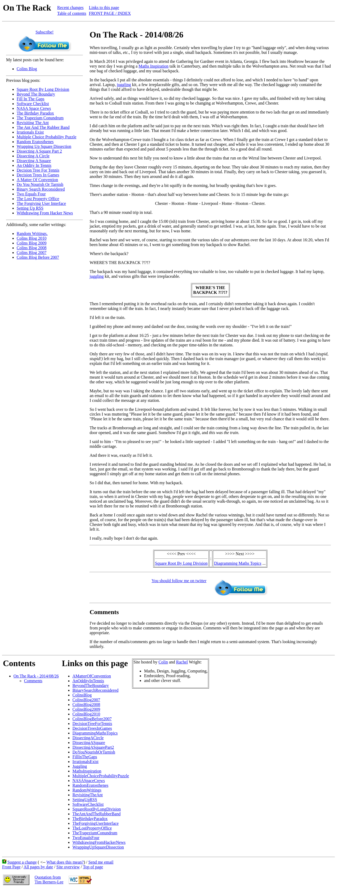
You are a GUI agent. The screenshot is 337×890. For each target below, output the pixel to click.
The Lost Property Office (38, 198)
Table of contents (71, 13)
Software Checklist (33, 103)
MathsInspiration (86, 771)
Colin (163, 662)
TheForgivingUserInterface (95, 823)
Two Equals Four (31, 194)
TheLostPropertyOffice (92, 828)
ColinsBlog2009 (86, 709)
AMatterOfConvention (91, 676)
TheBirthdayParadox (89, 818)
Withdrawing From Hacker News (45, 213)
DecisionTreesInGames (92, 728)
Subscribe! (44, 32)
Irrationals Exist (30, 132)
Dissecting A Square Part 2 (39, 151)
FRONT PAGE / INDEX (110, 13)
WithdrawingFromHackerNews (98, 842)
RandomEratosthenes (90, 785)
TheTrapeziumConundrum (94, 833)
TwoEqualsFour (85, 837)
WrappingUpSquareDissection (98, 847)
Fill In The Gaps (30, 99)
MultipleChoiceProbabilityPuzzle (100, 776)
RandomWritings (86, 790)
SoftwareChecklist (88, 804)
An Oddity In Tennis (34, 165)
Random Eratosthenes (35, 141)
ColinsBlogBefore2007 (91, 719)
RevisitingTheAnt (87, 795)
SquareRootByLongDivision (96, 809)
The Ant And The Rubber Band (43, 127)
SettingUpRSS (84, 799)
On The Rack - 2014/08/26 (36, 676)
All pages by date (38, 867)
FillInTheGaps (84, 757)
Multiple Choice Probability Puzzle (46, 137)
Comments (33, 681)
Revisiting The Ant (33, 122)
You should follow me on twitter (179, 580)
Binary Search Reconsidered (41, 189)
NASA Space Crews (34, 108)
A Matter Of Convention (37, 179)
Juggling (79, 766)
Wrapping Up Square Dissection (44, 146)
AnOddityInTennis (88, 681)
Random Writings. (32, 233)
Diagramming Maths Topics (237, 563)
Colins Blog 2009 (31, 243)
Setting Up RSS (30, 208)
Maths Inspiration (153, 66)
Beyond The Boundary (36, 94)
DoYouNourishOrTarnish (93, 752)
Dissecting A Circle (33, 156)
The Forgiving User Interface (41, 203)
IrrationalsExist (85, 761)
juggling (124, 84)
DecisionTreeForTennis (92, 723)
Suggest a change (22, 862)
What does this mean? (65, 862)
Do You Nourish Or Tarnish (40, 184)
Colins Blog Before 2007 (38, 257)
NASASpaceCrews (88, 780)
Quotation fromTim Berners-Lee (49, 879)
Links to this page (104, 7)
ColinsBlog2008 (86, 704)
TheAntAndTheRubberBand (96, 814)
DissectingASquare (88, 742)
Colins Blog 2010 (31, 238)
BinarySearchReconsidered (95, 690)
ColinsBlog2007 (86, 700)
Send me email (100, 862)
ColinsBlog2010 (86, 714)
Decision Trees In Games (38, 175)
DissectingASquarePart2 (93, 747)
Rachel (182, 662)
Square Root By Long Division (43, 89)
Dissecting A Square (34, 160)
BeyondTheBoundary (90, 685)
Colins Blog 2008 (31, 248)
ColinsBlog (82, 695)
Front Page (11, 867)
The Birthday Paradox (35, 113)
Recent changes (70, 7)
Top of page (93, 867)
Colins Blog (27, 69)
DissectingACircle (88, 738)
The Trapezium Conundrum (40, 118)
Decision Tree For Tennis (38, 170)
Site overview (67, 867)
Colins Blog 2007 (31, 252)
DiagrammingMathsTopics (95, 733)
